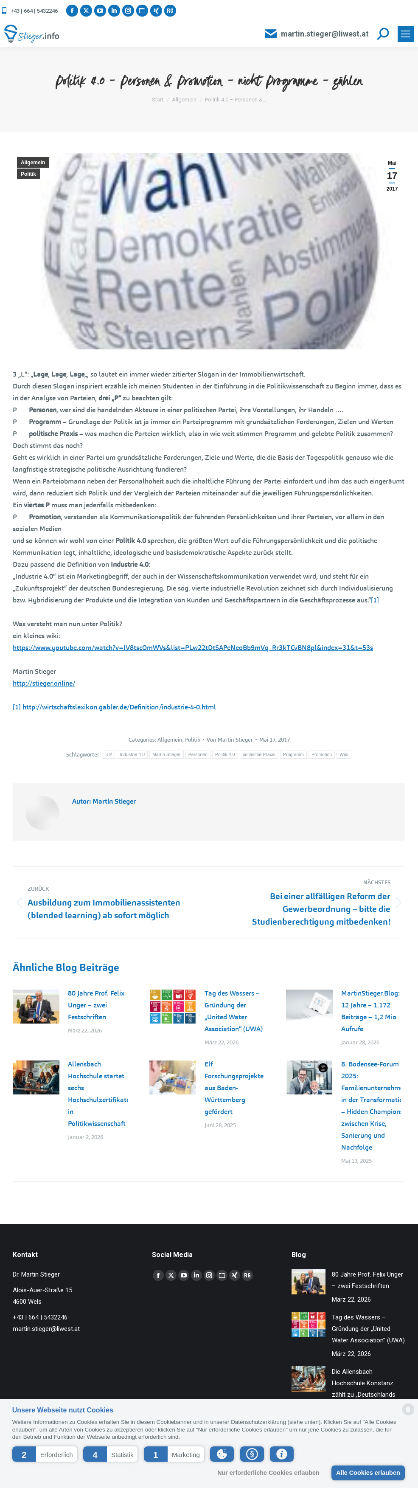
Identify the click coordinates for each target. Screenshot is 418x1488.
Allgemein (33, 163)
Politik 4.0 (225, 754)
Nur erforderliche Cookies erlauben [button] (268, 1472)
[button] (44, 1454)
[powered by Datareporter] (408, 1414)
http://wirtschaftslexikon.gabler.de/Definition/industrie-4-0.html (119, 707)
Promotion (321, 754)
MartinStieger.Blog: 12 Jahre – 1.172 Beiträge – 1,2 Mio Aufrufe (370, 1011)
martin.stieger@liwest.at (316, 34)
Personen (198, 754)
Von (230, 739)
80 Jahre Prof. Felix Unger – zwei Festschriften (96, 1005)
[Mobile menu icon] (406, 34)
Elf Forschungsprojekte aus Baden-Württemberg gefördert (234, 1088)
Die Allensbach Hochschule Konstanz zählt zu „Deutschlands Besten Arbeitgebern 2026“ (364, 1394)
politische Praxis (259, 754)
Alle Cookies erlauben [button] (368, 1472)
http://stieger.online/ (44, 683)
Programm (293, 754)
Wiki (343, 754)
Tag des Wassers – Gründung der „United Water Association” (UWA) (234, 1011)
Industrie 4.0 (132, 754)
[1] (375, 600)
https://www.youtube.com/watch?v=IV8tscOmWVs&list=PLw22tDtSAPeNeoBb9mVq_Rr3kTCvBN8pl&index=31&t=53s (193, 647)
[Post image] (36, 1007)
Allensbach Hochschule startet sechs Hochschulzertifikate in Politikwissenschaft (99, 1094)
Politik (28, 174)
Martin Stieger (166, 754)
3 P (109, 754)
